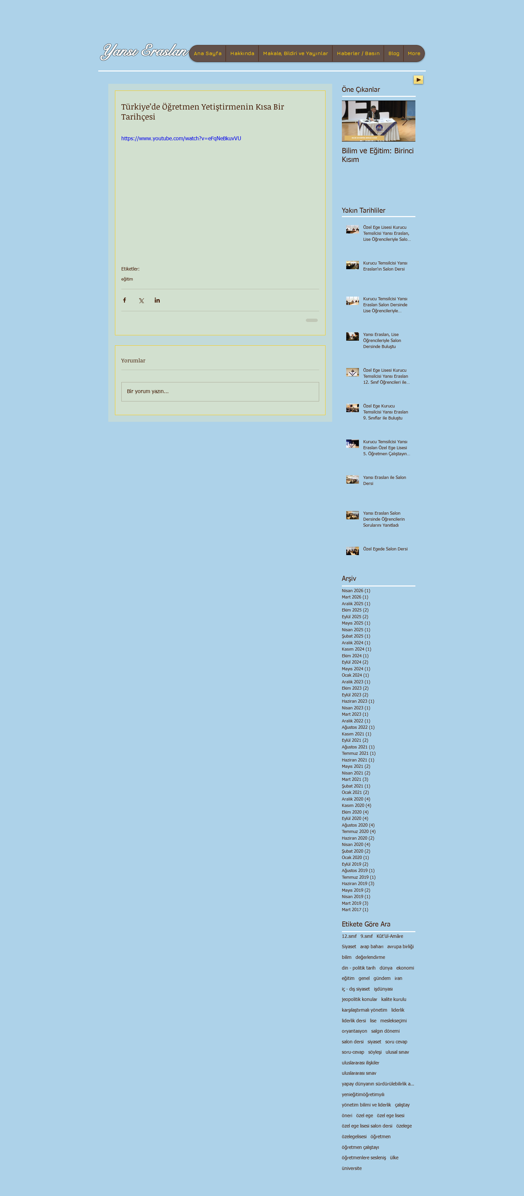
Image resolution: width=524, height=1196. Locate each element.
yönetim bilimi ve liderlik (366, 1105)
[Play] (418, 79)
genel (364, 978)
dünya (386, 968)
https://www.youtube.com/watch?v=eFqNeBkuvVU (181, 139)
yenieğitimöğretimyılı (363, 1094)
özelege (404, 1126)
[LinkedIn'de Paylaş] (157, 300)
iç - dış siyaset (356, 989)
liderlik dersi (354, 1021)
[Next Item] (405, 121)
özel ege (364, 1116)
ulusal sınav (397, 1052)
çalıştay (402, 1105)
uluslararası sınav (359, 1073)
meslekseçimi (393, 1021)
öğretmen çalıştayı (360, 1147)
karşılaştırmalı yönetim (364, 1010)
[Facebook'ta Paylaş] (124, 300)
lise (373, 1021)
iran (398, 978)
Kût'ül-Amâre (390, 936)
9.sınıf (367, 936)
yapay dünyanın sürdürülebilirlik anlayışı (378, 1084)
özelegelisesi (354, 1137)
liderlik (397, 1010)
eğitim (127, 279)
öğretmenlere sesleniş (364, 1158)
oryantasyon (354, 1031)
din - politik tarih (359, 968)
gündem (382, 978)
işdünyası (383, 989)
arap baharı (371, 947)
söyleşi (375, 1052)
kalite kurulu (393, 999)
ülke (394, 1158)
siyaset (374, 1042)
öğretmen (381, 1137)
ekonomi (405, 968)
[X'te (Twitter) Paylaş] (141, 300)
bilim (347, 957)
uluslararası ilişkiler (360, 1063)
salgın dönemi (385, 1031)
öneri (347, 1116)
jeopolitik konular (359, 999)
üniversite (352, 1168)
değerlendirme (370, 957)
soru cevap (396, 1042)
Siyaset (349, 947)
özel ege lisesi (390, 1116)
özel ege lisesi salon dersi (367, 1126)
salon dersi (353, 1042)
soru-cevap (353, 1052)
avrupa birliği (400, 947)
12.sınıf (349, 936)
